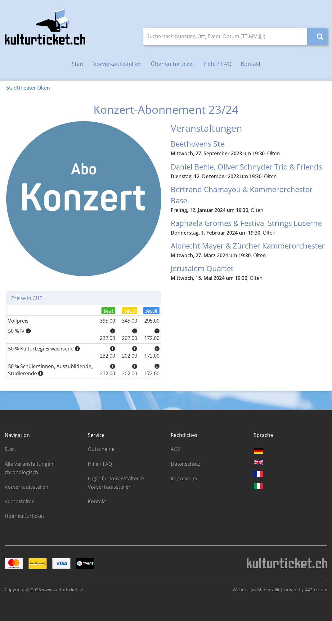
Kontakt (251, 64)
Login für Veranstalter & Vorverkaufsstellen (116, 482)
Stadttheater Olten (28, 87)
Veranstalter (19, 501)
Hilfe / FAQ (217, 64)
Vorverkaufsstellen (117, 64)
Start (78, 64)
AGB (176, 449)
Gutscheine (101, 449)
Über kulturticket (172, 64)
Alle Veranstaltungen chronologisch (29, 468)
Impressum (184, 478)
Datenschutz (185, 463)
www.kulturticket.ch (62, 589)
